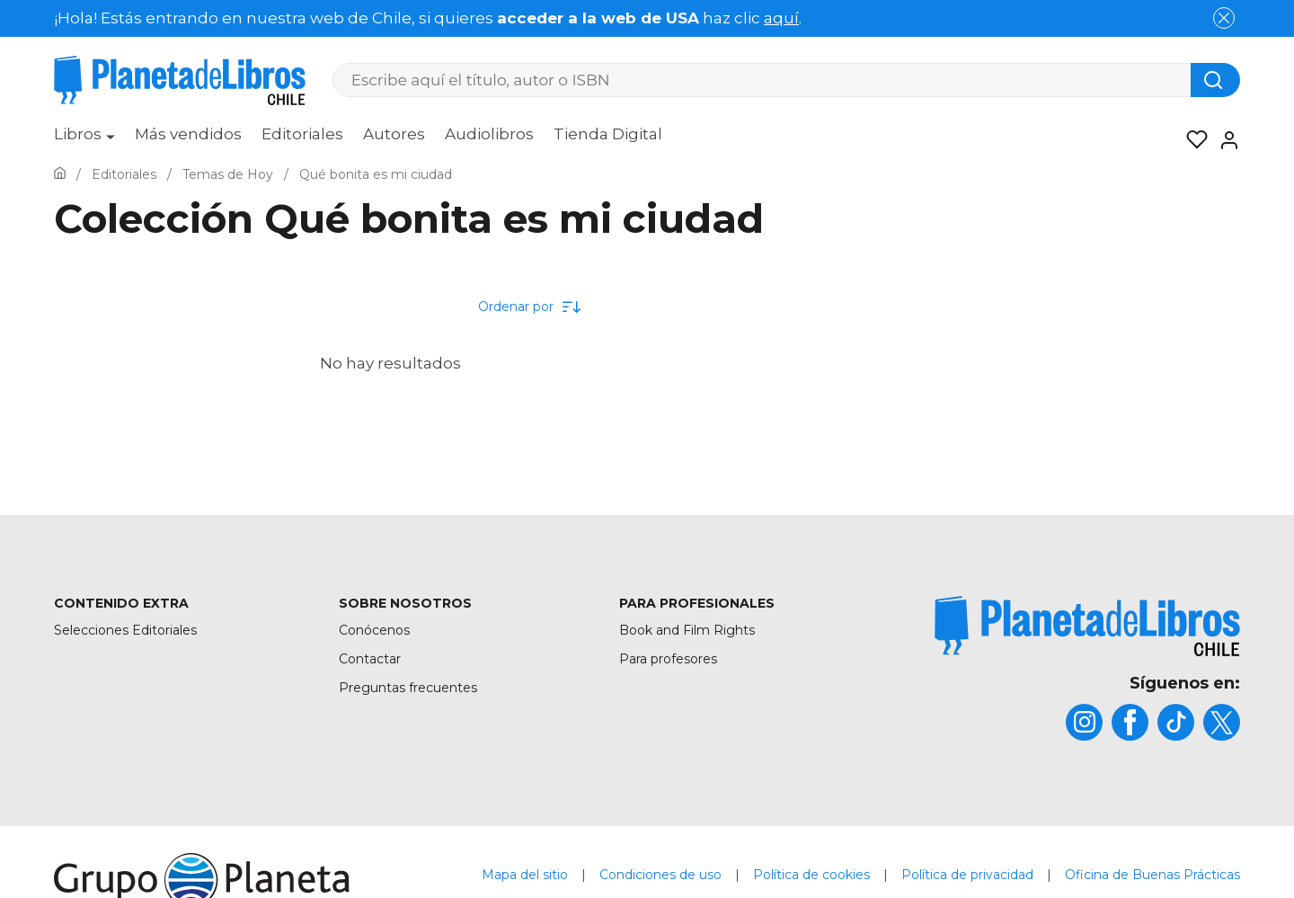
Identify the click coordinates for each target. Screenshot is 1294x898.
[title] (1087, 626)
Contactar (370, 659)
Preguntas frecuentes (408, 688)
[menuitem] (84, 140)
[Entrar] (1224, 140)
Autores (394, 134)
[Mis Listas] (1191, 140)
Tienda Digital (608, 134)
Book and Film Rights (687, 630)
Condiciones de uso (660, 875)
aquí (781, 18)
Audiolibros (489, 134)
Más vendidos (188, 134)
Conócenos (374, 630)
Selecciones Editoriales (125, 630)
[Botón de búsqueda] (1215, 80)
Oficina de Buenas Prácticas (1152, 875)
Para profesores (668, 659)
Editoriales (302, 134)
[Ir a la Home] (60, 174)
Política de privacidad (967, 875)
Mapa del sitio (525, 875)
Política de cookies (811, 875)
